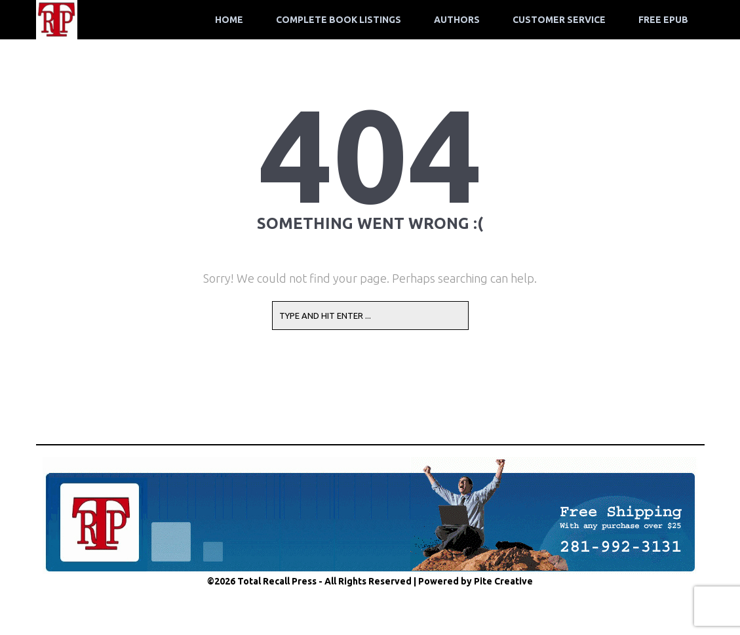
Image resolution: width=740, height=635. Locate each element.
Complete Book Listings (338, 19)
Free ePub (663, 19)
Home (229, 19)
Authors (457, 19)
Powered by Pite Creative (475, 581)
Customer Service (559, 19)
